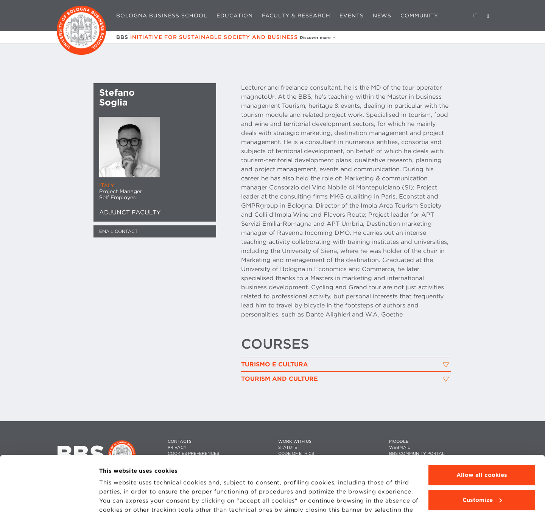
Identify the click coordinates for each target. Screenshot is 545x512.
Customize (482, 448)
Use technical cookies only (482, 473)
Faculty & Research (296, 15)
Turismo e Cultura (274, 364)
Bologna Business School (161, 15)
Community (419, 15)
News (382, 15)
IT (475, 15)
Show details (118, 497)
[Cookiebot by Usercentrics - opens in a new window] (49, 497)
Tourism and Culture (279, 378)
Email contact (118, 231)
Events (351, 15)
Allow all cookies (481, 423)
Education (234, 15)
